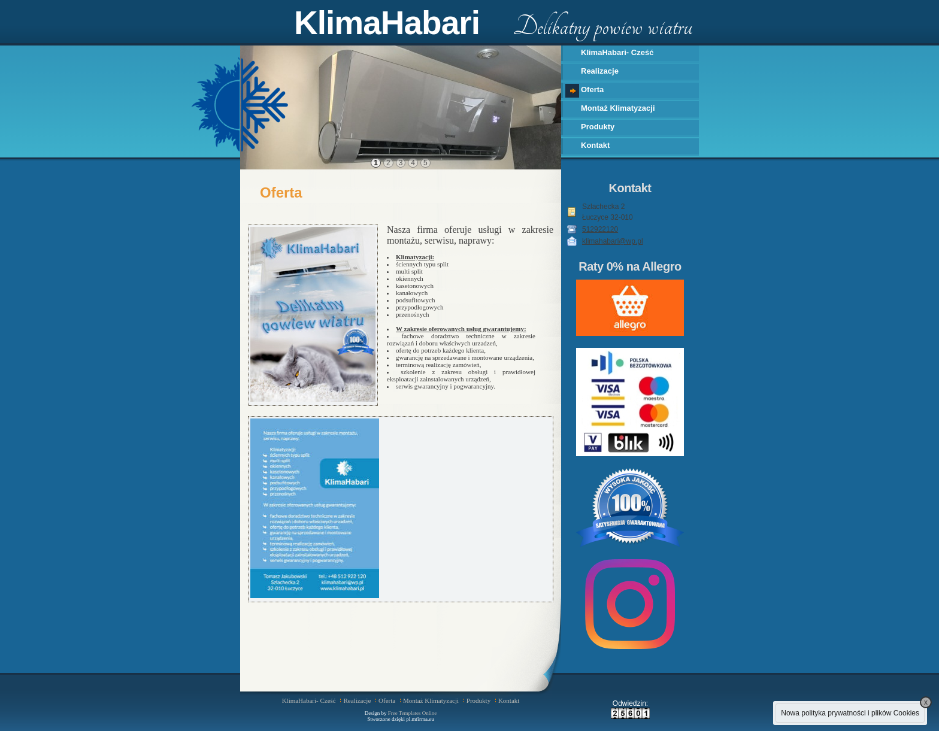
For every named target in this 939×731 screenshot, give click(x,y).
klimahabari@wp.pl (612, 241)
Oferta (592, 89)
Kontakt (595, 145)
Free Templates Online (412, 713)
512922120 (600, 229)
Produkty (597, 126)
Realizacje (600, 70)
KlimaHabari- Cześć (617, 52)
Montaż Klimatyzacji (618, 108)
